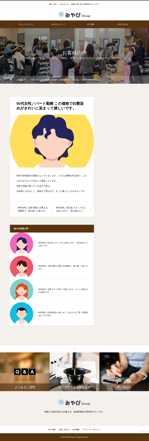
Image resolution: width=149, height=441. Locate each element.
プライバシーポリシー (92, 429)
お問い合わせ (122, 24)
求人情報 (90, 24)
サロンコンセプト (26, 24)
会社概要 (76, 429)
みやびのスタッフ (58, 24)
